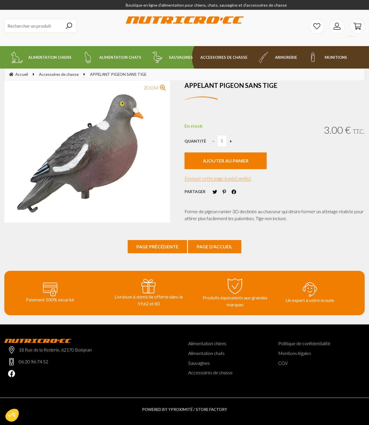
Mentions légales (294, 353)
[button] (12, 415)
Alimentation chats (206, 353)
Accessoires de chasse (210, 372)
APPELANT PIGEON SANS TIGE (230, 85)
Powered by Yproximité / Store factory (184, 409)
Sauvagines (199, 363)
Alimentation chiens (207, 343)
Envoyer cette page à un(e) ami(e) (217, 178)
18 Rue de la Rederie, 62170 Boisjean (55, 349)
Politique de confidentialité (304, 343)
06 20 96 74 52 (33, 361)
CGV (283, 363)
